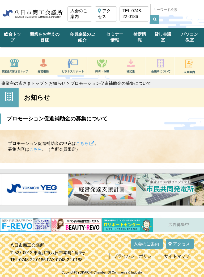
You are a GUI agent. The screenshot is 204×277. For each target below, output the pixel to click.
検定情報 (139, 37)
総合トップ (12, 37)
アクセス (104, 14)
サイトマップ (177, 256)
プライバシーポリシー (134, 256)
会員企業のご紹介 (82, 37)
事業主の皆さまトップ (22, 83)
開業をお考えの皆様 (45, 37)
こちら (82, 143)
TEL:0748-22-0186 (132, 14)
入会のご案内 (78, 14)
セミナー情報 (114, 37)
